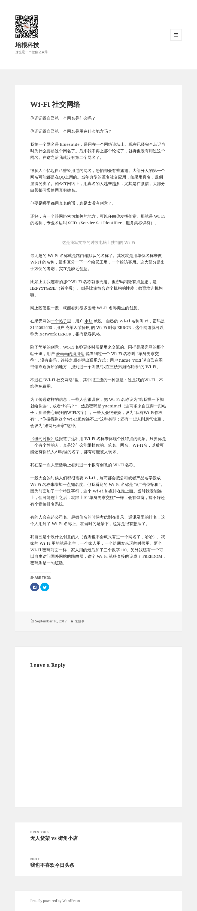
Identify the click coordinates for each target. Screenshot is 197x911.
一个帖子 (59, 320)
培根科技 (27, 45)
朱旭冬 (79, 621)
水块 (88, 320)
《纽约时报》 (42, 438)
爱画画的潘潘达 (70, 353)
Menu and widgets (176, 40)
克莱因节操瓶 (77, 327)
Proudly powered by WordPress (55, 900)
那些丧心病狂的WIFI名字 (61, 412)
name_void (130, 360)
